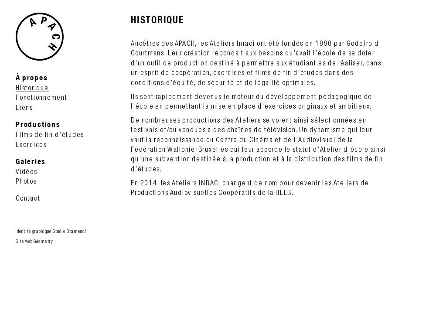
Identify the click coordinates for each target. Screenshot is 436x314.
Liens (24, 107)
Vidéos (26, 171)
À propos (32, 77)
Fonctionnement (42, 97)
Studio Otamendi (69, 231)
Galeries (31, 161)
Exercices (31, 144)
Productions (38, 124)
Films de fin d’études (50, 134)
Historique (32, 88)
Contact (28, 198)
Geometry (43, 241)
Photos (26, 181)
